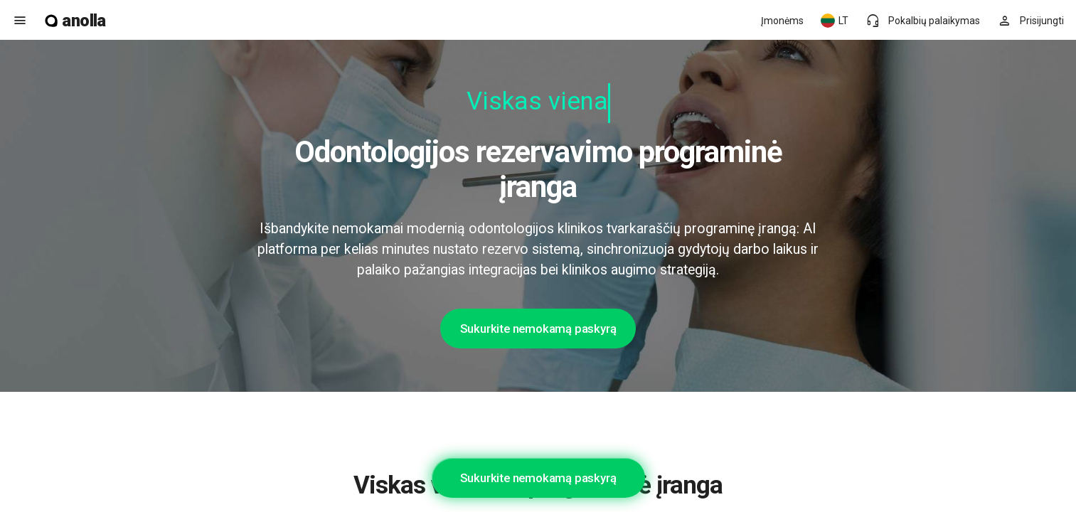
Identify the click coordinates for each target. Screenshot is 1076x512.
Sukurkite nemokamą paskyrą (538, 328)
